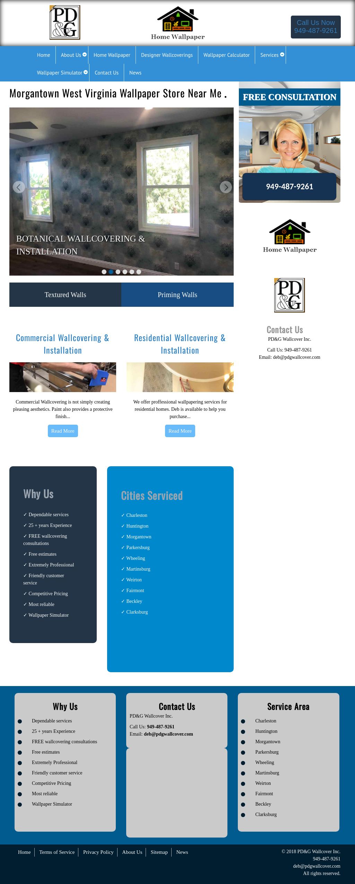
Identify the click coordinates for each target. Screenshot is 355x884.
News (182, 852)
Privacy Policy (98, 852)
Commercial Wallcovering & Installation (63, 343)
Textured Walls (65, 294)
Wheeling (135, 558)
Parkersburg (137, 547)
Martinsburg (138, 569)
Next (225, 188)
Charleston (136, 515)
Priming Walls (177, 294)
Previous (18, 188)
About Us (132, 852)
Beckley (134, 601)
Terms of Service (57, 852)
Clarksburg (137, 612)
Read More (63, 431)
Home (24, 852)
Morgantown (138, 536)
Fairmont (135, 590)
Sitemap (159, 852)
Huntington (137, 526)
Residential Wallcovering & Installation (180, 343)
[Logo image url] (65, 22)
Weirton (134, 579)
